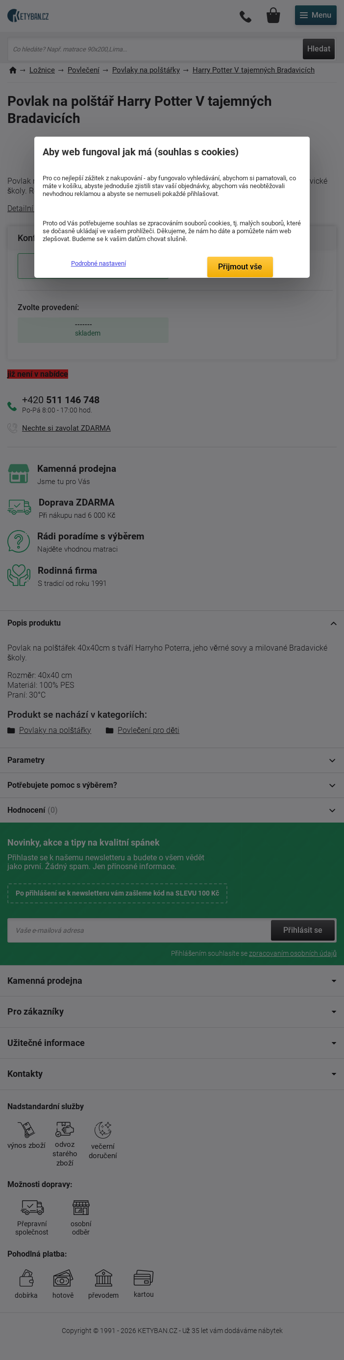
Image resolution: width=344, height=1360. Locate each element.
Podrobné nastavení (98, 263)
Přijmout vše (240, 266)
